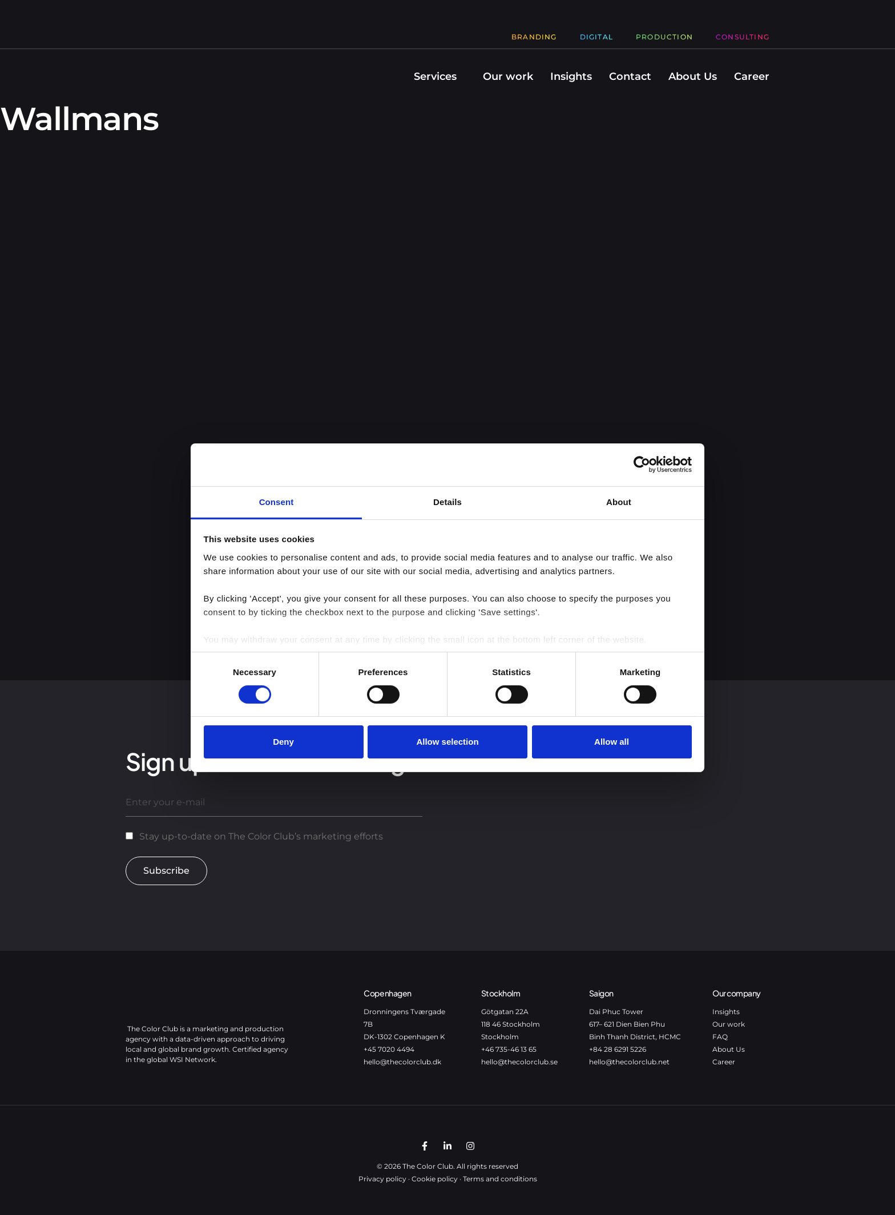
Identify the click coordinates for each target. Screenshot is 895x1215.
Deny (283, 741)
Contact (630, 76)
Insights (571, 76)
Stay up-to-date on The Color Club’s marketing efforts (261, 836)
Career (751, 76)
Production (664, 37)
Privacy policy (382, 1178)
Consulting (742, 37)
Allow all (611, 741)
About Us (692, 76)
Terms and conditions (500, 1178)
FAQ (720, 1036)
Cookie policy (435, 1178)
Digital (596, 37)
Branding (534, 37)
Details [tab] (447, 501)
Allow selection (447, 741)
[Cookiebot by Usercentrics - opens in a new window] (642, 464)
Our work (508, 76)
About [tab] (618, 501)
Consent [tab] (276, 501)
